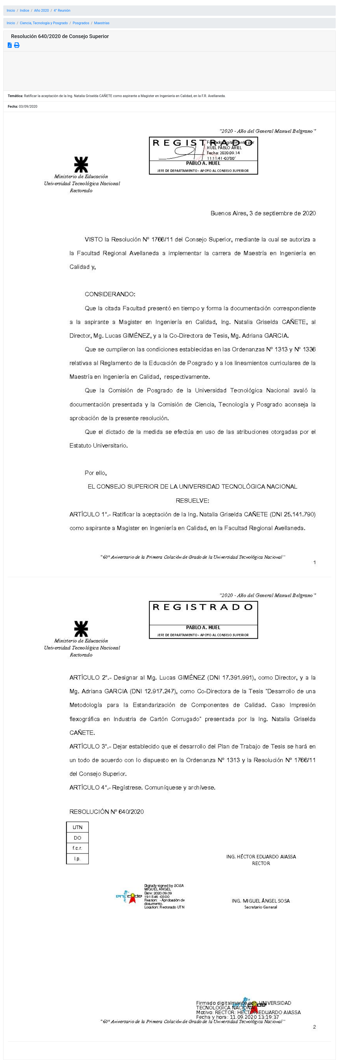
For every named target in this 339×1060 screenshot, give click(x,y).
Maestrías (101, 23)
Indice (24, 10)
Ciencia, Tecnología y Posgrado (44, 23)
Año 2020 (41, 10)
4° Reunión (62, 10)
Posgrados (81, 23)
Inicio (11, 10)
